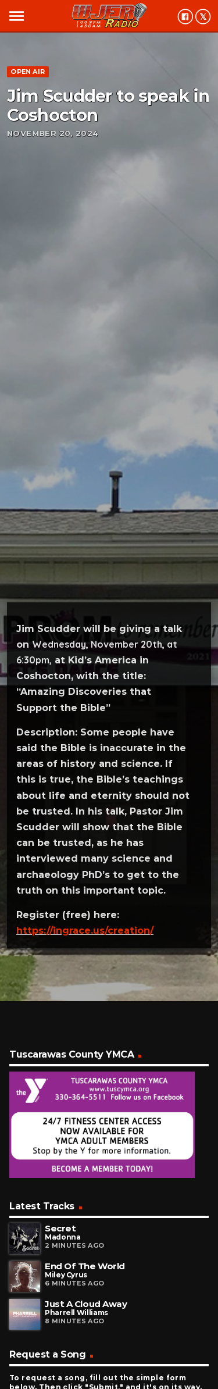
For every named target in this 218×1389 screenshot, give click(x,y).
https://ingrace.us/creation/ (84, 930)
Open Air (27, 71)
